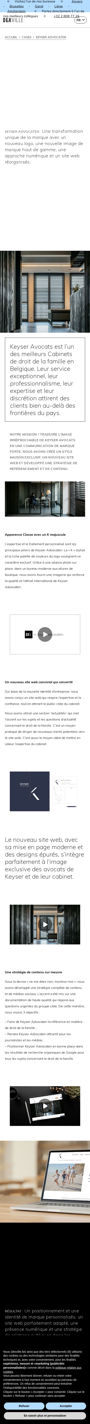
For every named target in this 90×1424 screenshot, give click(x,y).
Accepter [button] (66, 1406)
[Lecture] (45, 634)
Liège (58, 6)
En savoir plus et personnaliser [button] (45, 1415)
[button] (80, 20)
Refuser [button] (24, 1406)
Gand (39, 6)
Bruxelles (17, 6)
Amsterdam (16, 11)
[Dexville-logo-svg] (13, 20)
